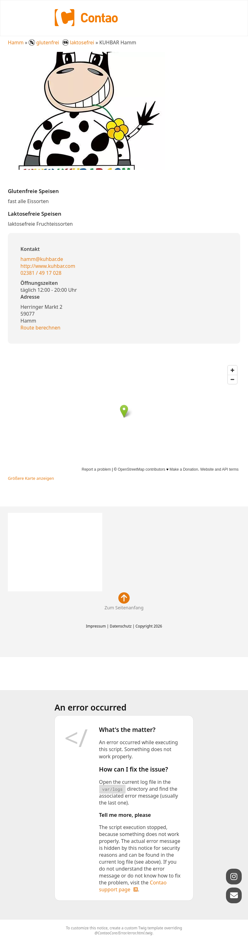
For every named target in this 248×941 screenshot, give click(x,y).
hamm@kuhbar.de (41, 259)
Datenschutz (121, 625)
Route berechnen (40, 327)
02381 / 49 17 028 (40, 272)
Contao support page (133, 886)
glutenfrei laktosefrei (62, 42)
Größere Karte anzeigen (31, 478)
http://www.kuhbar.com (47, 266)
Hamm (16, 42)
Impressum (96, 625)
